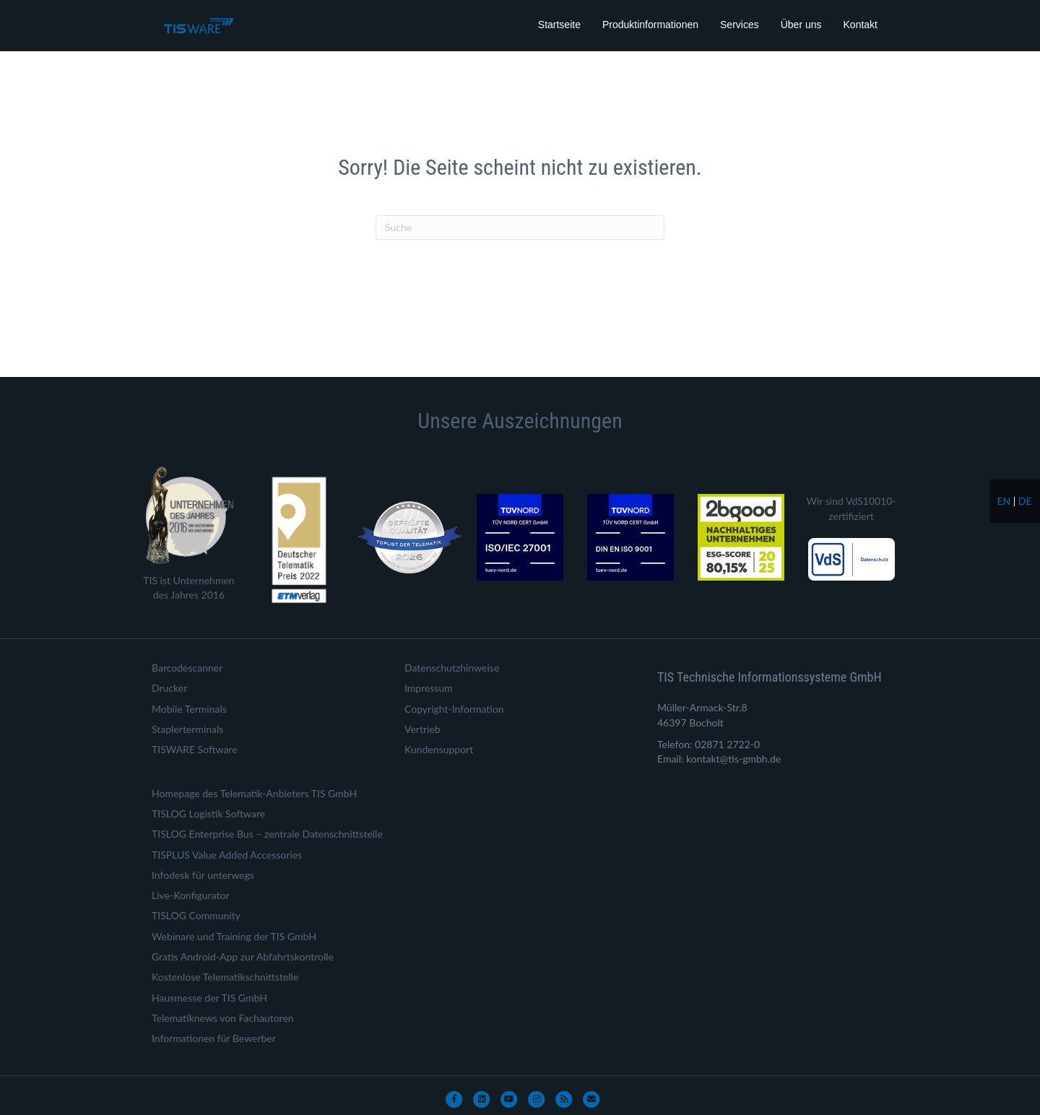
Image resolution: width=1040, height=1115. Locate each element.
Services (739, 24)
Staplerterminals (187, 729)
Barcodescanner (187, 667)
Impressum (428, 688)
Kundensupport (438, 749)
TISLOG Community (196, 915)
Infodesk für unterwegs (203, 875)
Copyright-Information (454, 709)
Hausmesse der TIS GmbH (209, 998)
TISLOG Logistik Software (208, 813)
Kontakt (861, 24)
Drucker (169, 688)
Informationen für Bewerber (214, 1038)
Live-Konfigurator (191, 895)
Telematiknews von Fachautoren (223, 1018)
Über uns (801, 24)
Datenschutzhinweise (451, 667)
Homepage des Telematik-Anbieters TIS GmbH (254, 793)
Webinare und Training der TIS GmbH (234, 936)
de (1025, 501)
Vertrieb (422, 729)
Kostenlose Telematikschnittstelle (225, 977)
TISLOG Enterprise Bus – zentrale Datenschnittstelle (267, 834)
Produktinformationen (650, 24)
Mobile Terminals (189, 709)
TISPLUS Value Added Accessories (227, 855)
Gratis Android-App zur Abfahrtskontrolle (243, 956)
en (1003, 501)
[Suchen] (520, 227)
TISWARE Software (195, 749)
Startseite (559, 24)
